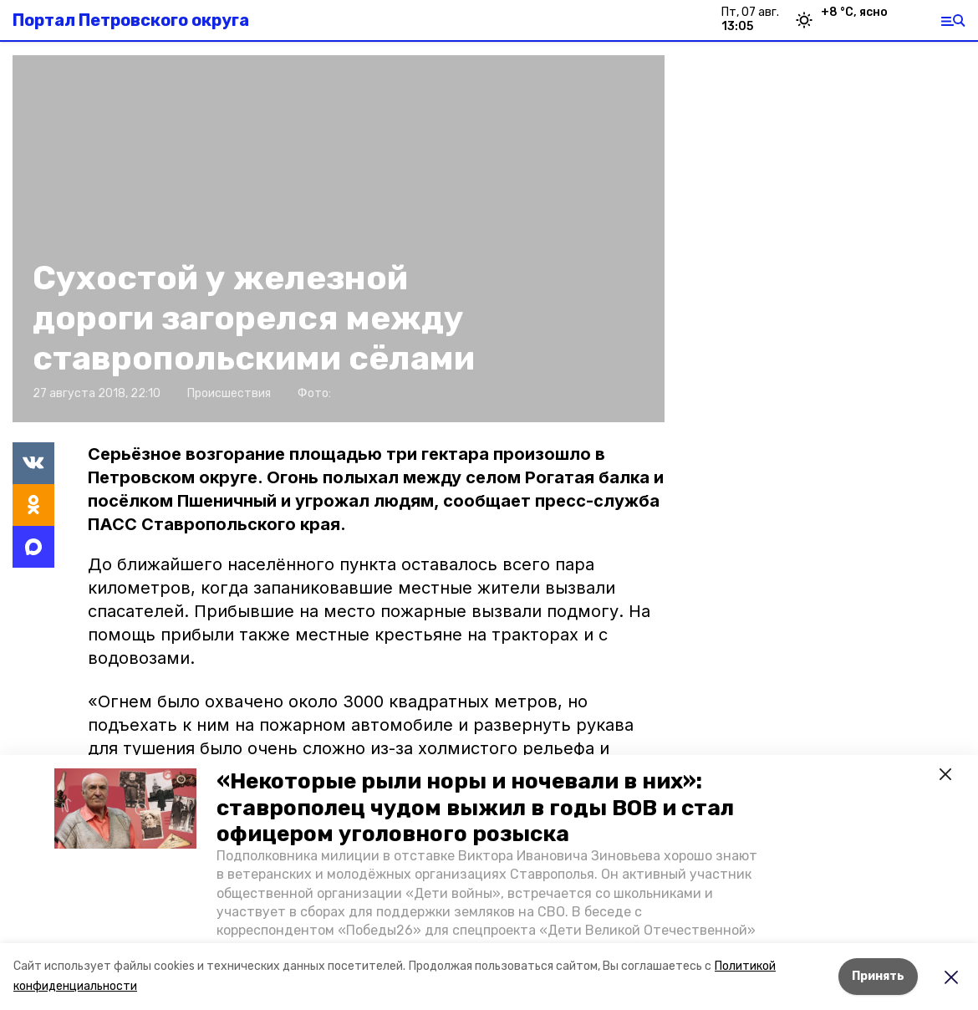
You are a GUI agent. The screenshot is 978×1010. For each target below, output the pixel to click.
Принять (878, 976)
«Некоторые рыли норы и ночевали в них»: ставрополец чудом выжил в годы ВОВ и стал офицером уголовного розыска (475, 807)
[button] (125, 808)
